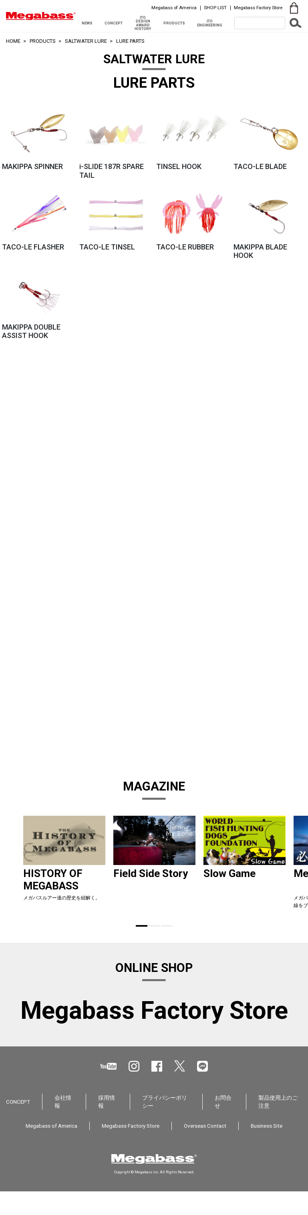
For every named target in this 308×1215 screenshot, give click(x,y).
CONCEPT (114, 23)
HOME (13, 41)
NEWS (87, 23)
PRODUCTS (174, 23)
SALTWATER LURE (86, 41)
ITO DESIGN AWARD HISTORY (143, 23)
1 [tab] (141, 926)
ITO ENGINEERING (209, 23)
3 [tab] (167, 926)
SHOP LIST (215, 7)
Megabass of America (174, 7)
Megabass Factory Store (258, 7)
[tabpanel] (64, 865)
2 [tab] (154, 926)
